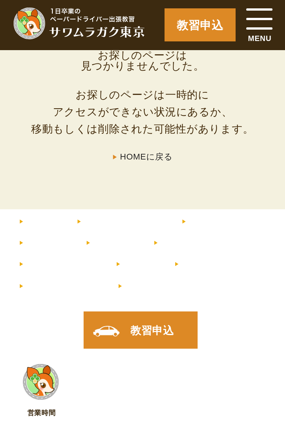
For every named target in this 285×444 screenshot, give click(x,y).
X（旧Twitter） (163, 286)
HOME (41, 221)
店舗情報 (201, 264)
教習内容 (46, 243)
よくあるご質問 (61, 264)
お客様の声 (186, 243)
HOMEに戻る (146, 157)
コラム (139, 264)
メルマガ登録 (62, 286)
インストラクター (229, 221)
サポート (113, 243)
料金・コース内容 (123, 221)
